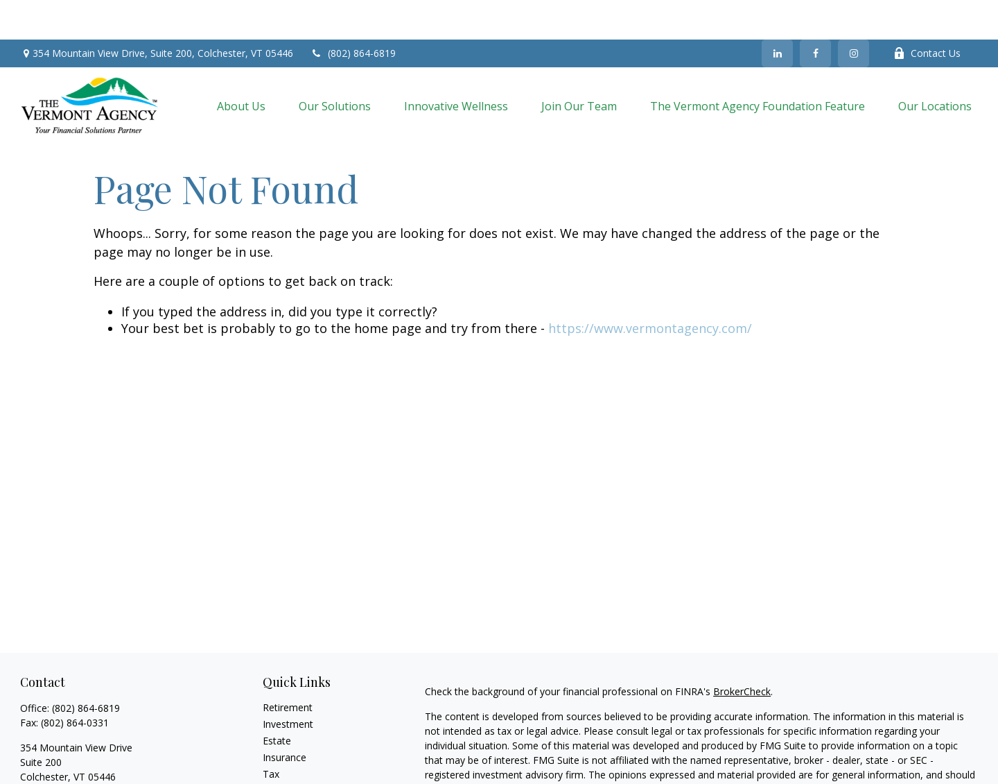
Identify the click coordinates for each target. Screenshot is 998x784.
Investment (288, 684)
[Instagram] (853, 14)
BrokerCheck (742, 651)
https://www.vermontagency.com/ (650, 288)
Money (278, 751)
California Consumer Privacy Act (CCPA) (882, 774)
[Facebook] (815, 14)
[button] (241, 65)
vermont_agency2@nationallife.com (100, 761)
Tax (271, 734)
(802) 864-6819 (353, 14)
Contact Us (927, 14)
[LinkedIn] (777, 14)
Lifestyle (281, 767)
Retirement (288, 667)
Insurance (284, 717)
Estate (277, 701)
